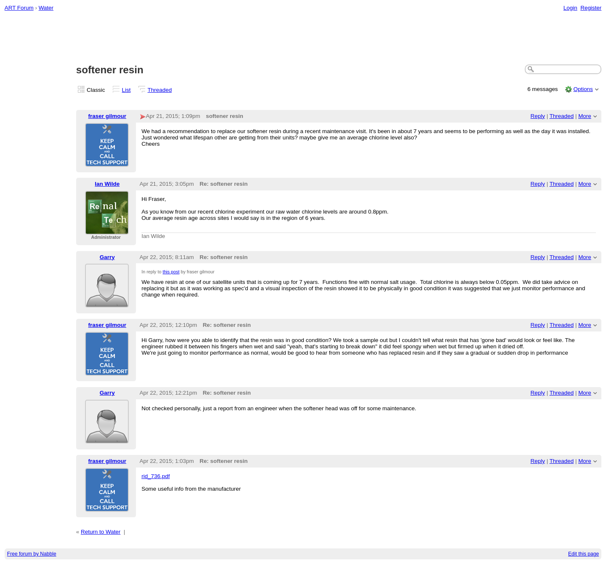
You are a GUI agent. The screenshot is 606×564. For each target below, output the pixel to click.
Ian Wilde (107, 184)
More (584, 116)
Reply (538, 116)
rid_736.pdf (155, 476)
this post (170, 271)
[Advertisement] (303, 38)
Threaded (160, 90)
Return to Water (100, 532)
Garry (107, 257)
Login (570, 8)
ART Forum (19, 8)
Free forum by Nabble (31, 554)
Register (590, 8)
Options (583, 89)
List (126, 90)
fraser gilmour (107, 116)
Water (46, 8)
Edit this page (583, 554)
